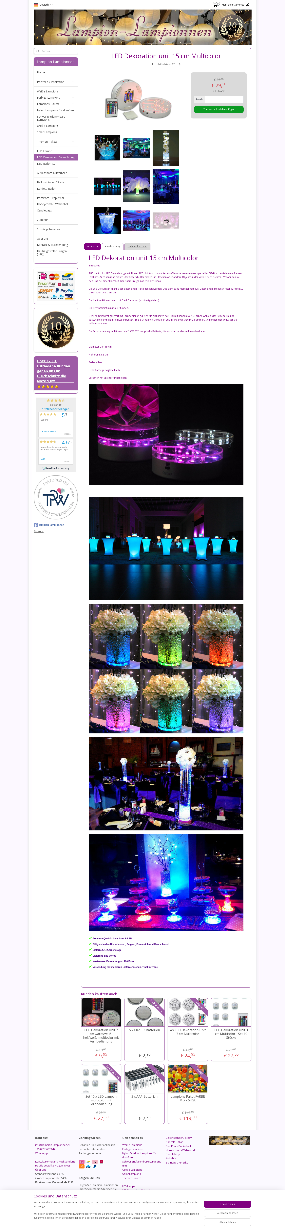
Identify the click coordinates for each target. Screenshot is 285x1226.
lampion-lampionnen (49, 525)
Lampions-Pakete (56, 104)
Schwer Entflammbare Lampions (51, 118)
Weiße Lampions (48, 91)
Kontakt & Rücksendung (52, 245)
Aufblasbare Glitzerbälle (52, 173)
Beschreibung (113, 246)
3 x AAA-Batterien (144, 1096)
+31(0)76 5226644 (45, 1149)
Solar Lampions (56, 132)
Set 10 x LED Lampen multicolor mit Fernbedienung (101, 1100)
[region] (116, 1212)
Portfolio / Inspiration (56, 82)
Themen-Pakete (56, 141)
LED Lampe (44, 151)
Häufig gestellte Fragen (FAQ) (52, 252)
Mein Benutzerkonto (236, 4)
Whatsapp (41, 1153)
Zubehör (42, 220)
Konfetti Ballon (46, 188)
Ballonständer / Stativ (51, 182)
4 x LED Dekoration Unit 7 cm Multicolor (188, 1032)
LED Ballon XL (46, 163)
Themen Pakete (131, 1178)
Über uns (42, 238)
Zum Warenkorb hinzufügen (219, 109)
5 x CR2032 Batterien (144, 1030)
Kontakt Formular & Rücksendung (55, 1161)
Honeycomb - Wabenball (52, 204)
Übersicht (92, 246)
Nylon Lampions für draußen (55, 110)
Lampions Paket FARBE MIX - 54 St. (188, 1098)
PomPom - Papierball (50, 198)
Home (41, 72)
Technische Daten (137, 246)
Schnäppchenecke (48, 229)
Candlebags (44, 210)
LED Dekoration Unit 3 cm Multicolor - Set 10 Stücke (231, 1034)
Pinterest (39, 531)
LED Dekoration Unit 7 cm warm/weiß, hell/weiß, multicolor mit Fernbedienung (101, 1035)
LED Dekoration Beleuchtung (55, 157)
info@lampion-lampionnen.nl (52, 1145)
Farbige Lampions (56, 97)
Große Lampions (48, 126)
